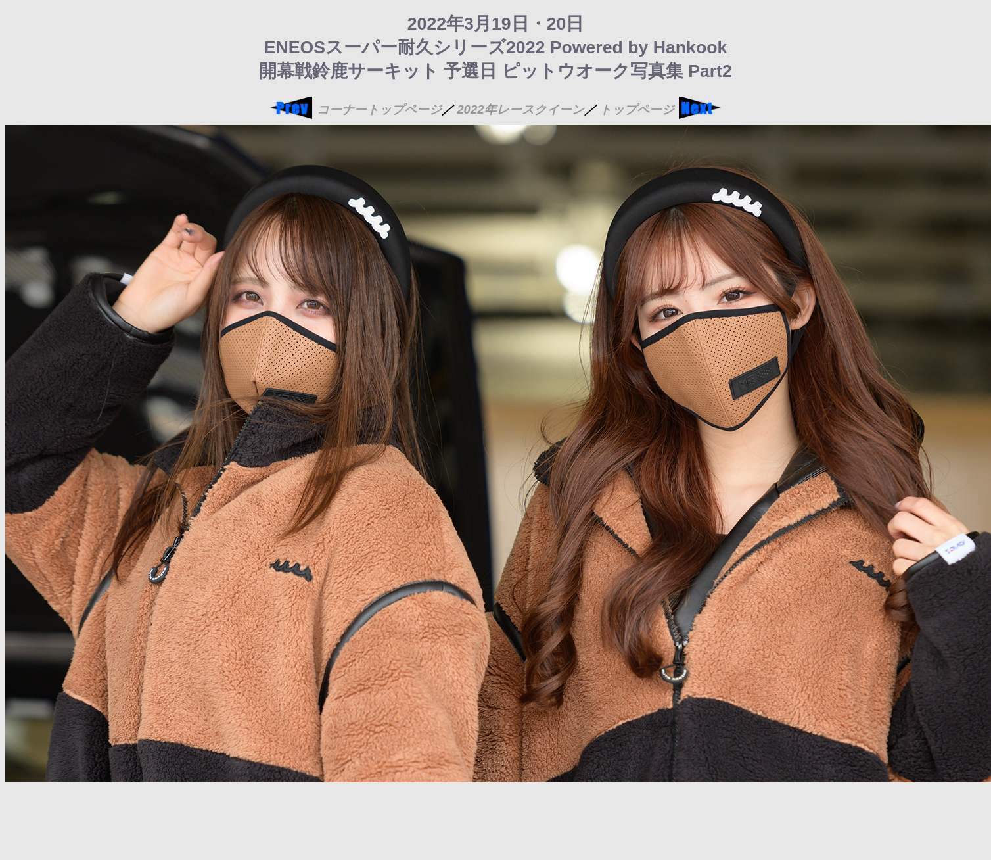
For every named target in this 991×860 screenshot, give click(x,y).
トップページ (636, 109)
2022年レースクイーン (520, 109)
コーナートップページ (379, 109)
